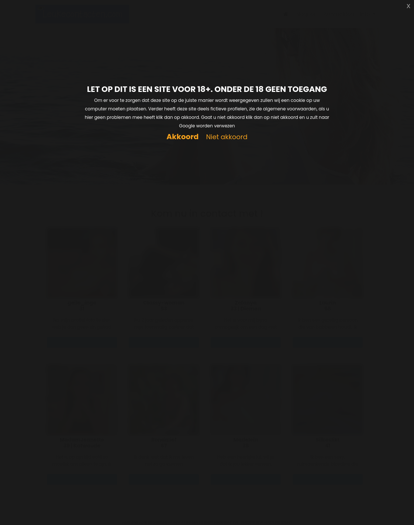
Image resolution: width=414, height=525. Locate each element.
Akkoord (182, 137)
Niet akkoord (226, 137)
